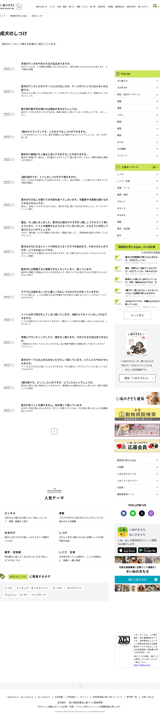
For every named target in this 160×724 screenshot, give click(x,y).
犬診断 (120, 487)
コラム (120, 114)
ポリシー (84, 697)
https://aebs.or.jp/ (142, 665)
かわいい (121, 201)
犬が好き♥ (122, 87)
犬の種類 (121, 148)
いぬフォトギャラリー (127, 480)
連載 (119, 101)
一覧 (153, 166)
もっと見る (137, 315)
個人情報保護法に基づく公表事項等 (86, 702)
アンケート (122, 155)
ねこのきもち (44, 697)
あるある (121, 214)
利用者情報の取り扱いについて (107, 697)
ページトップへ (80, 686)
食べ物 (92, 7)
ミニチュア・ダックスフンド (32, 588)
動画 (119, 121)
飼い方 (71, 7)
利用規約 (71, 697)
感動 (119, 221)
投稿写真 (101, 7)
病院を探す (131, 7)
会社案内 (61, 702)
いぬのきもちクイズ (126, 473)
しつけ (52, 7)
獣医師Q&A (119, 7)
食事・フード (123, 187)
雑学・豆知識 (123, 228)
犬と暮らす (122, 80)
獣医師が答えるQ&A (18, 16)
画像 (119, 128)
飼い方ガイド (143, 7)
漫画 (119, 107)
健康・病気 (122, 194)
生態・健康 (61, 7)
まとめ (120, 141)
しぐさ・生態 (123, 180)
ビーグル (57, 588)
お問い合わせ (147, 697)
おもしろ (121, 208)
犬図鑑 (110, 7)
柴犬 (119, 235)
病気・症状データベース (128, 94)
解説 (119, 135)
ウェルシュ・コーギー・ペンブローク (25, 594)
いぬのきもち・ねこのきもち (20, 697)
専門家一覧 (131, 697)
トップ (2, 16)
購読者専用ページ (125, 494)
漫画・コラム (82, 7)
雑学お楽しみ (41, 7)
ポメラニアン (74, 588)
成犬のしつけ (18, 576)
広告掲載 (59, 697)
